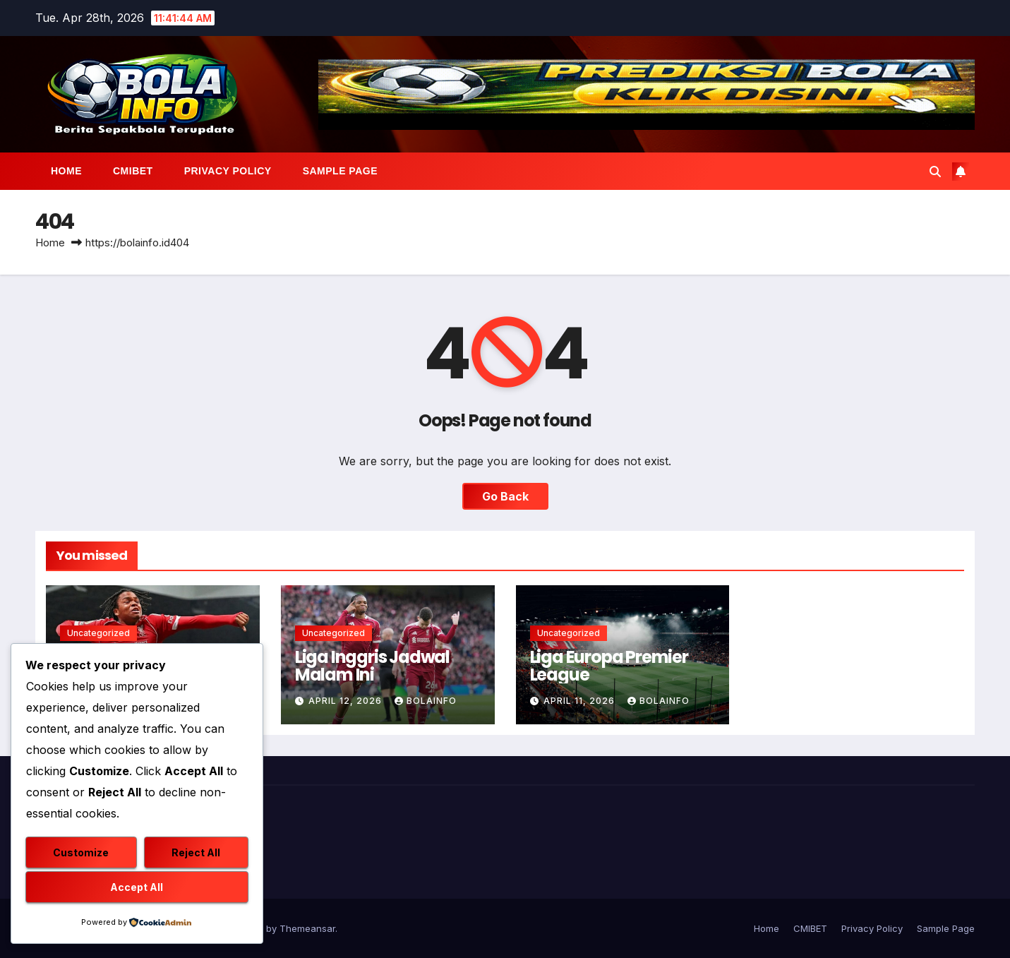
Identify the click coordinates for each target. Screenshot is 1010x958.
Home (66, 170)
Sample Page (340, 170)
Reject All (196, 852)
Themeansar (307, 928)
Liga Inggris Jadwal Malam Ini (372, 665)
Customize (81, 852)
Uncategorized (98, 633)
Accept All (136, 887)
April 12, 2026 (346, 700)
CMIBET (133, 170)
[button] (935, 171)
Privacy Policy (228, 170)
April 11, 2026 (580, 700)
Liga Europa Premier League (609, 665)
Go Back (505, 496)
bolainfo (426, 700)
